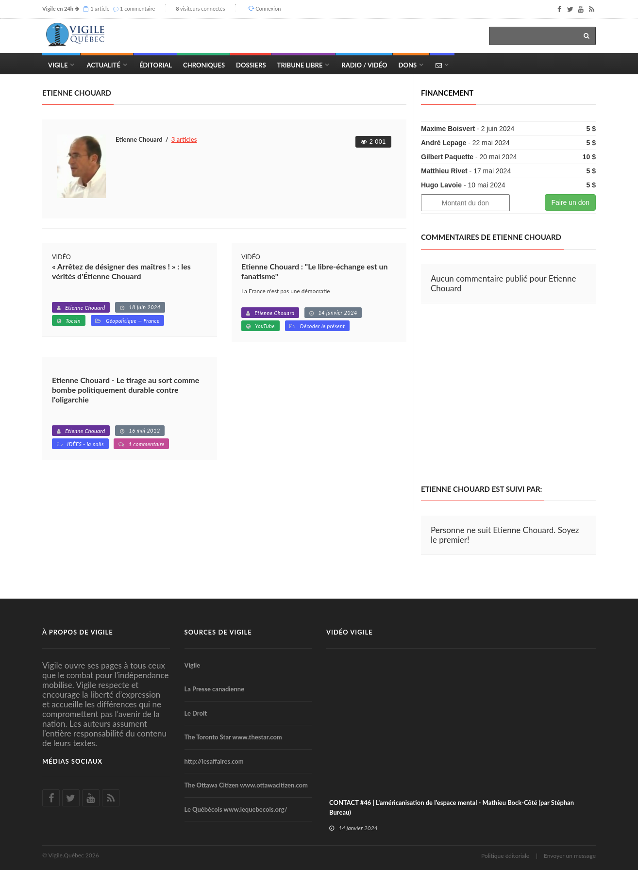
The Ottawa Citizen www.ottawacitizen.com (246, 785)
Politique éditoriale (505, 855)
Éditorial (155, 65)
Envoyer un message (570, 855)
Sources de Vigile (218, 632)
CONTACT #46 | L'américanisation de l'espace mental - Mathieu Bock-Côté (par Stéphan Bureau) (451, 807)
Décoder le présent (322, 326)
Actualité (103, 65)
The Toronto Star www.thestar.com (233, 737)
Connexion (268, 8)
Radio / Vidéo (364, 65)
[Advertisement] (502, 394)
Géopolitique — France (133, 321)
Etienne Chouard (85, 307)
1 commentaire (137, 8)
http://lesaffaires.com (214, 761)
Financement (447, 92)
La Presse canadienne (215, 689)
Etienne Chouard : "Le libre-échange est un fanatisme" (314, 271)
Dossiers (251, 65)
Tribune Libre (300, 65)
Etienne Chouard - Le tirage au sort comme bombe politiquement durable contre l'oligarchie (125, 389)
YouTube (265, 326)
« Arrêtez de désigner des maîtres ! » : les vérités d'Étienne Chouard (121, 271)
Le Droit (196, 713)
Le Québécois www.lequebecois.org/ (236, 809)
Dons (408, 65)
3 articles (184, 139)
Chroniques (204, 65)
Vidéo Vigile (349, 632)
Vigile (57, 65)
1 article (99, 8)
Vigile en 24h (57, 8)
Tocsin (73, 321)
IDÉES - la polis (85, 444)
